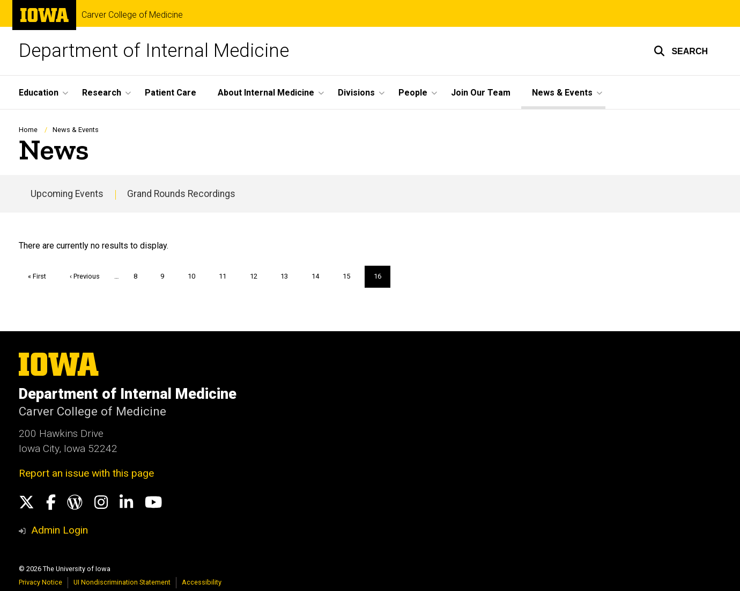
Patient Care (170, 92)
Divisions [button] (356, 92)
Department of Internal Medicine (154, 50)
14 (319, 276)
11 (226, 276)
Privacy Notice (40, 582)
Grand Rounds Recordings (181, 193)
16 (382, 280)
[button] (680, 51)
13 (288, 276)
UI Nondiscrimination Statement (122, 582)
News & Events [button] (562, 92)
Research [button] (101, 92)
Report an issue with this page (86, 473)
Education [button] (38, 92)
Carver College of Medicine (132, 15)
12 (257, 276)
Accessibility (201, 582)
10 (195, 276)
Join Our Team (480, 92)
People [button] (412, 92)
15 (350, 276)
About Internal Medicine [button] (266, 92)
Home (28, 130)
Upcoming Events (67, 193)
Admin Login (59, 530)
